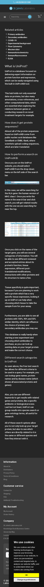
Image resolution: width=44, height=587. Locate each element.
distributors (8, 470)
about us (7, 466)
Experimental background (19, 43)
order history (9, 514)
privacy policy (9, 473)
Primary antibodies (16, 34)
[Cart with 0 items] (39, 16)
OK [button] (26, 575)
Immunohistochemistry (18, 52)
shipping (7, 494)
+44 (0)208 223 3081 (22, 2)
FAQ (5, 497)
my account (8, 511)
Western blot (13, 49)
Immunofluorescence (17, 55)
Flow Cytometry (15, 46)
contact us (8, 490)
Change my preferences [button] (26, 580)
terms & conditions (11, 476)
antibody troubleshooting (14, 500)
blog (5, 479)
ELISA (10, 58)
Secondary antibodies (17, 37)
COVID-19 (12, 40)
